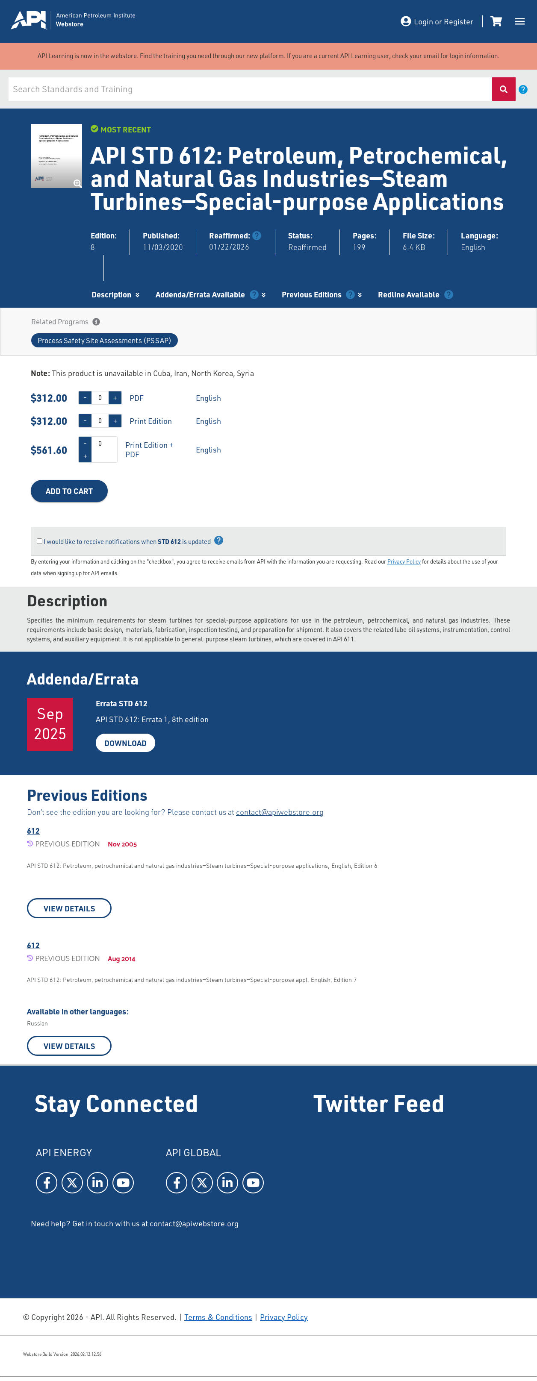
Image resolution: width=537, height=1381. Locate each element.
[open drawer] (519, 21)
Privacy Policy (404, 561)
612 (33, 830)
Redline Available (409, 294)
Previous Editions (312, 294)
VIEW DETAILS (69, 908)
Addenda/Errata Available (200, 294)
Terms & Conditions (218, 1317)
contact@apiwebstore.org (280, 812)
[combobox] (250, 89)
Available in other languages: (78, 1011)
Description (111, 294)
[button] (104, 340)
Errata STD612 (122, 703)
